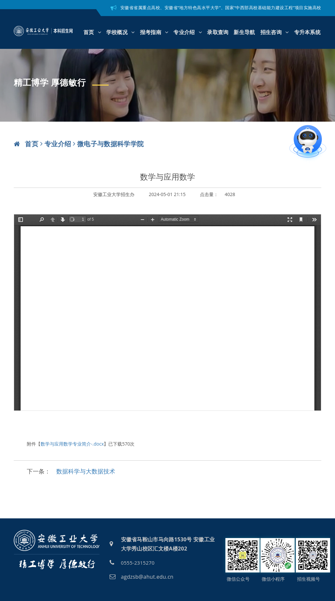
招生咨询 (274, 32)
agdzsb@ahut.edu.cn (147, 576)
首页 (92, 32)
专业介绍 (187, 32)
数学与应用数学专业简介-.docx (72, 444)
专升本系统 (307, 32)
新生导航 (244, 32)
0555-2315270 (138, 562)
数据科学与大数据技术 (85, 471)
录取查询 (217, 32)
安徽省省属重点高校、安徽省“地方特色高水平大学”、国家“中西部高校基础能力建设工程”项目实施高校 (220, 7)
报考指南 (154, 32)
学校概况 (120, 32)
